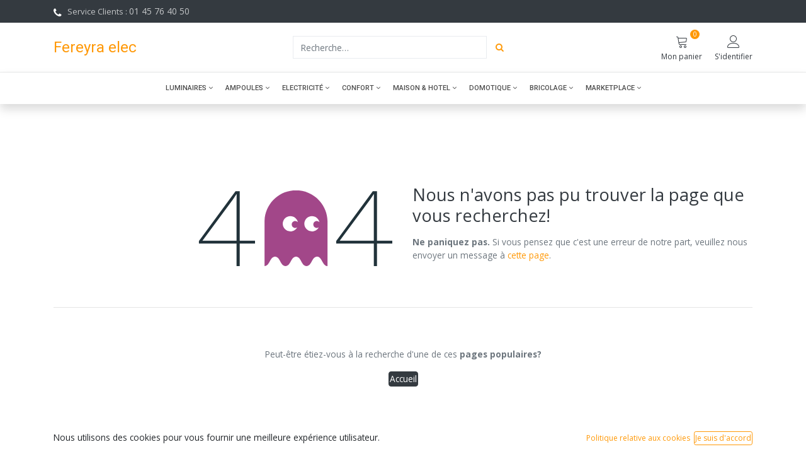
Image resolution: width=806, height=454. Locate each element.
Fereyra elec (95, 47)
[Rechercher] (499, 47)
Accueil (403, 379)
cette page (528, 255)
